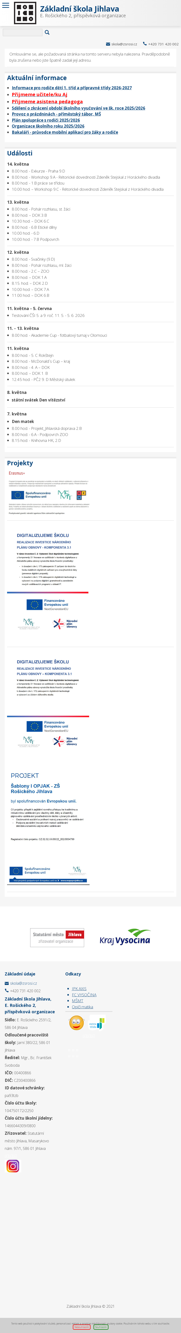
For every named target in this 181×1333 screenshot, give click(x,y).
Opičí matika (82, 1006)
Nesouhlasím (81, 1327)
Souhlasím (101, 1327)
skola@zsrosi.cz (124, 44)
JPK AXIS (79, 988)
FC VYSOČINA (84, 994)
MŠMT (77, 1000)
